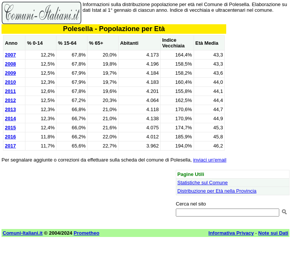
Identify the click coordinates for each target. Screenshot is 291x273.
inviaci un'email (210, 160)
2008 (10, 64)
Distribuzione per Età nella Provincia (217, 191)
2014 (10, 118)
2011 (10, 91)
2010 (10, 82)
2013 (10, 109)
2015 (10, 127)
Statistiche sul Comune (202, 182)
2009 (10, 73)
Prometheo (86, 233)
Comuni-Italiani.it (22, 233)
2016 (10, 137)
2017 (10, 146)
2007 (10, 55)
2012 (10, 100)
